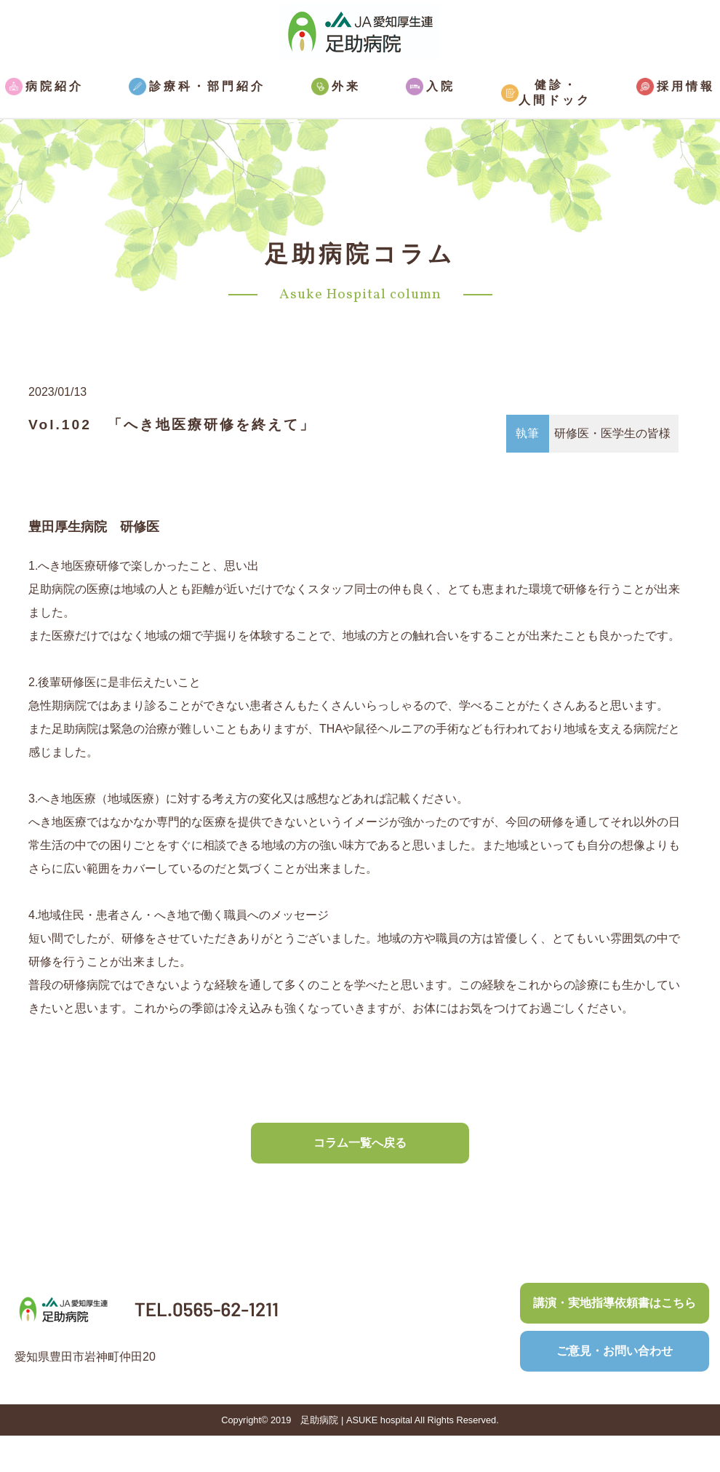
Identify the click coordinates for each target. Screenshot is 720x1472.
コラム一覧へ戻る (360, 1143)
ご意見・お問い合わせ (614, 1351)
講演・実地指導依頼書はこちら (614, 1303)
